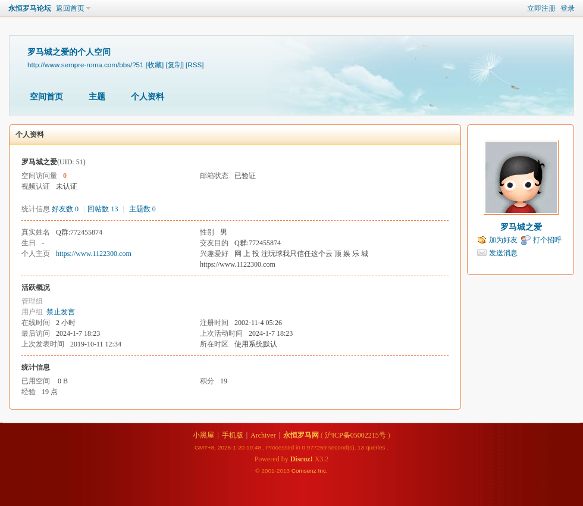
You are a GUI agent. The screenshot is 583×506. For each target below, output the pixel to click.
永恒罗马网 (301, 435)
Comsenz (305, 470)
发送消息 (503, 253)
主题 (97, 96)
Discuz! (301, 459)
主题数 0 (142, 209)
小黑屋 (203, 435)
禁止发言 (60, 312)
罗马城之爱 (521, 227)
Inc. (323, 470)
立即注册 (541, 8)
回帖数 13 (102, 209)
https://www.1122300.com (93, 253)
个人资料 (147, 96)
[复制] (174, 64)
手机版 (232, 435)
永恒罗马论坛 (29, 8)
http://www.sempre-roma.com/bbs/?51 (85, 64)
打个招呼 (547, 240)
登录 (567, 8)
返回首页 (70, 8)
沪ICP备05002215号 (355, 435)
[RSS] (194, 64)
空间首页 (46, 96)
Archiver (263, 435)
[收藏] (155, 64)
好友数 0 (65, 209)
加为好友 (503, 240)
